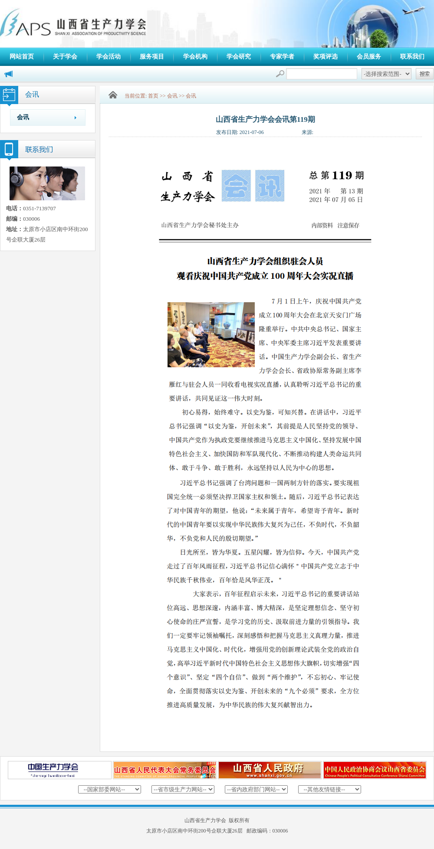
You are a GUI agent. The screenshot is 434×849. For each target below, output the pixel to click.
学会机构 (195, 56)
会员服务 (369, 56)
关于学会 (65, 56)
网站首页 (22, 56)
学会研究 (239, 56)
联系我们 (412, 56)
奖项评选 (325, 56)
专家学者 (282, 56)
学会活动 (108, 56)
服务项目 (152, 56)
